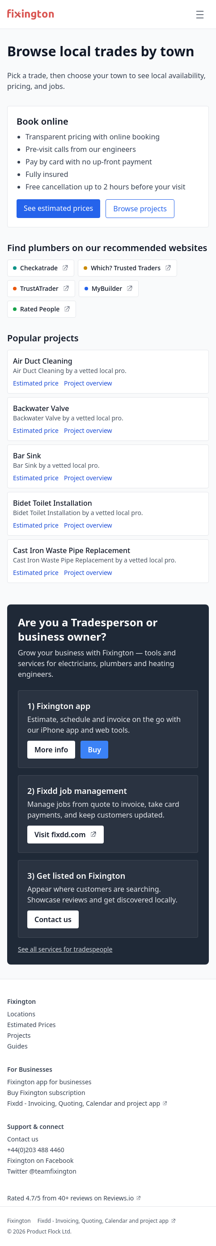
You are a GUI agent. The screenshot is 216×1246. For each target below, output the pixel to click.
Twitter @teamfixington (41, 1171)
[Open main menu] (200, 14)
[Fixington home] (30, 14)
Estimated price (36, 383)
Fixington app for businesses (49, 1082)
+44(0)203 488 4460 (35, 1149)
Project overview (88, 383)
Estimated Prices (31, 1024)
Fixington (19, 1221)
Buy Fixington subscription (46, 1092)
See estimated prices (58, 208)
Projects (18, 1035)
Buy (94, 750)
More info (51, 750)
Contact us (53, 919)
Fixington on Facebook (40, 1160)
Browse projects (140, 209)
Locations (21, 1014)
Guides (17, 1046)
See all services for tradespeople (65, 949)
